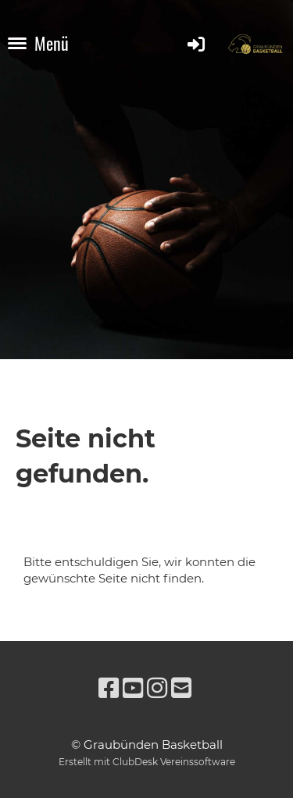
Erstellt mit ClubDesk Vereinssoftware (147, 762)
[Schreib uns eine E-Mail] (181, 688)
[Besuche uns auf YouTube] (133, 688)
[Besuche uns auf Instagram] (157, 688)
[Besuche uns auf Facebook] (108, 688)
